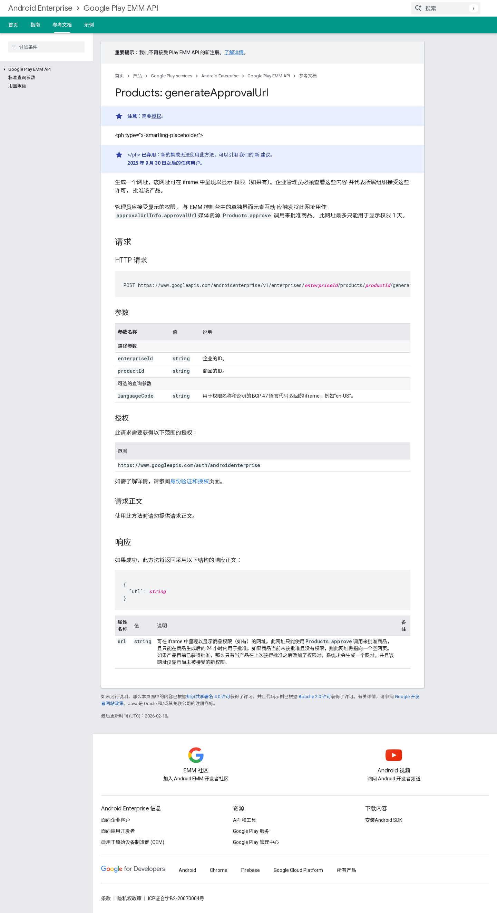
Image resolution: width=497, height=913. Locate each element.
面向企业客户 (115, 820)
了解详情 (234, 52)
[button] (45, 69)
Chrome (218, 870)
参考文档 (308, 75)
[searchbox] (46, 47)
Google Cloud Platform (298, 870)
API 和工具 (244, 820)
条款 (106, 898)
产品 (137, 75)
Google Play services (171, 75)
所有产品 (346, 870)
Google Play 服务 (251, 831)
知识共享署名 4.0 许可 (208, 696)
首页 (13, 25)
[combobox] (445, 8)
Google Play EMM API (121, 8)
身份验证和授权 (189, 481)
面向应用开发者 (118, 831)
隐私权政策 (129, 898)
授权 (156, 116)
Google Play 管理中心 (256, 842)
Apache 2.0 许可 (315, 696)
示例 (89, 25)
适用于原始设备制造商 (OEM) (132, 842)
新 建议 (262, 155)
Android (187, 870)
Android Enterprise (40, 8)
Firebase (250, 870)
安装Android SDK (383, 820)
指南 (35, 25)
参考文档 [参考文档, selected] (62, 25)
